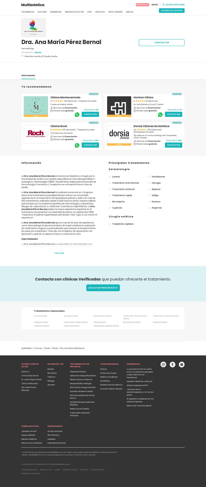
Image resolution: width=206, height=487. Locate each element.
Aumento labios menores (111, 378)
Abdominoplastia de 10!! (137, 375)
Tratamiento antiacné (123, 178)
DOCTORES (42, 12)
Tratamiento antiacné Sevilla (166, 305)
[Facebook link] (172, 354)
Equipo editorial (28, 425)
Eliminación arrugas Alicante (82, 377)
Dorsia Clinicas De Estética (151, 116)
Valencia (51, 366)
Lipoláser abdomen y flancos (139, 371)
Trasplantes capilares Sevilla (106, 315)
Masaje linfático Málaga (80, 373)
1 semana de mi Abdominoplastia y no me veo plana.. (140, 382)
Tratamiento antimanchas (125, 172)
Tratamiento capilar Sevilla (76, 312)
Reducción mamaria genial (139, 395)
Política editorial (98, 459)
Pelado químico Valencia (81, 369)
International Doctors (56, 432)
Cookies (57, 459)
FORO (89, 12)
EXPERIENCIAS (56, 12)
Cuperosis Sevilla (41, 315)
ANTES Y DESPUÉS (115, 12)
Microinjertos (118, 191)
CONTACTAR (161, 42)
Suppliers (51, 429)
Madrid (50, 359)
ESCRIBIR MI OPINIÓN (171, 10)
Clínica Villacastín (29, 373)
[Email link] (182, 354)
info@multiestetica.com (60, 454)
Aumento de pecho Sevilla (81, 381)
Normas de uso (46, 459)
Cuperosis (117, 197)
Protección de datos (29, 459)
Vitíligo (155, 185)
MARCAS (129, 12)
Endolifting (105, 370)
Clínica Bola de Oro (29, 365)
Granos (103, 359)
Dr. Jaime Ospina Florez (31, 369)
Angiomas (157, 197)
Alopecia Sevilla (41, 312)
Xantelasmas (158, 166)
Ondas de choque (108, 363)
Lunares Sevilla (40, 305)
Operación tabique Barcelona (83, 365)
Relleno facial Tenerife (79, 398)
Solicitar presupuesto (103, 277)
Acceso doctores (54, 421)
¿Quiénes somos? (29, 421)
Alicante (51, 374)
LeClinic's (25, 361)
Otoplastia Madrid (78, 361)
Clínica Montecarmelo (65, 87)
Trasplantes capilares (122, 213)
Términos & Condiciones (31, 463)
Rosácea (156, 191)
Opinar (37, 52)
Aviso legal (84, 459)
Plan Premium (53, 425)
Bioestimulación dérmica (111, 374)
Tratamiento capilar (122, 185)
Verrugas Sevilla (71, 305)
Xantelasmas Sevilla (103, 305)
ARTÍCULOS (100, 12)
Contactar (90, 104)
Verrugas (156, 172)
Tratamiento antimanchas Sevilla (135, 306)
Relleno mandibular (109, 366)
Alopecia (156, 178)
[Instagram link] (163, 354)
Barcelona (52, 363)
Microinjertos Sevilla (131, 312)
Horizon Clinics (143, 87)
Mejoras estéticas (29, 429)
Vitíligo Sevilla (100, 312)
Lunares (116, 166)
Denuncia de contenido (31, 432)
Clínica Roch (58, 116)
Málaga (51, 370)
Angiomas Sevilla (71, 315)
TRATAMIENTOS (27, 12)
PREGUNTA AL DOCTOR (74, 12)
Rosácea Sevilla (160, 312)
